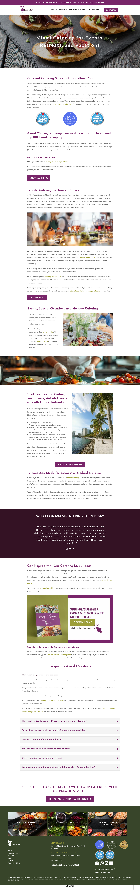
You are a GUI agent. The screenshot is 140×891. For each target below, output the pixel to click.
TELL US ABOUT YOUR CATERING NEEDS (70, 799)
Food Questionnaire (14, 853)
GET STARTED (37, 297)
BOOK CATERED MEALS (70, 464)
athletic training (73, 478)
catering (45, 341)
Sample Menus (94, 9)
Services (62, 9)
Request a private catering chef (59, 655)
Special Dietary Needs (77, 9)
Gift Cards (11, 855)
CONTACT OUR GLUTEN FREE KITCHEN (66, 852)
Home (10, 850)
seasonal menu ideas (48, 588)
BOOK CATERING (39, 178)
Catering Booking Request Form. (56, 162)
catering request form (53, 277)
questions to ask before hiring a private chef (84, 291)
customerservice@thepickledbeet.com (65, 855)
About (53, 9)
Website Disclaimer (14, 863)
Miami (39, 341)
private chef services (88, 257)
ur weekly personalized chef (63, 104)
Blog (9, 858)
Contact (10, 860)
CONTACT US (111, 10)
